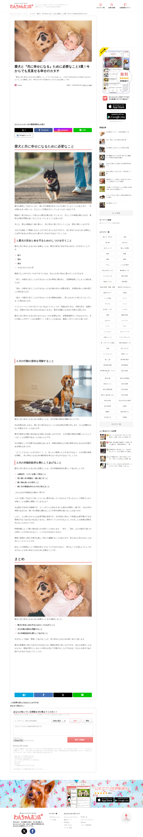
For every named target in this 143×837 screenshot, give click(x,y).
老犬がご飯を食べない (107, 395)
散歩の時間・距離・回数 (107, 287)
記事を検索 (111, 7)
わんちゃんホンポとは (70, 817)
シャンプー (124, 320)
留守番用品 (124, 365)
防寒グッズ (124, 354)
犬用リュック (108, 337)
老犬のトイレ (108, 384)
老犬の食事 (124, 384)
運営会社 (83, 822)
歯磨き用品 (124, 315)
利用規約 (66, 822)
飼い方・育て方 (107, 237)
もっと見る (116, 213)
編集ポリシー (68, 820)
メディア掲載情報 (86, 825)
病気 (107, 253)
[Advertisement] (34, 103)
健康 (124, 253)
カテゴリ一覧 (101, 7)
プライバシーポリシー (87, 820)
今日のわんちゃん (54, 817)
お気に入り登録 (87, 85)
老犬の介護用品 (124, 378)
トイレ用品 (107, 298)
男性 (87, 721)
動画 (124, 259)
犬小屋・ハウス (107, 309)
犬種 (124, 237)
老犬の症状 (107, 400)
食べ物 (108, 242)
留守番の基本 (125, 359)
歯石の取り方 (125, 411)
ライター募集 (68, 828)
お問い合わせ (68, 825)
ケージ (125, 298)
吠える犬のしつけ (107, 270)
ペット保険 (52, 820)
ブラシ (125, 326)
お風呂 (125, 406)
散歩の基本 (124, 276)
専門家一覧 (84, 817)
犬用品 (125, 292)
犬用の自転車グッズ (125, 343)
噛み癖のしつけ (124, 270)
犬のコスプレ (125, 348)
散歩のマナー (108, 292)
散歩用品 (124, 281)
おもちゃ (107, 320)
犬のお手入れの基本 (125, 400)
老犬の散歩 (124, 389)
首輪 (107, 315)
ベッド (125, 304)
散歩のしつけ (108, 281)
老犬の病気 (124, 395)
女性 (75, 721)
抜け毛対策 (107, 406)
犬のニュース (108, 248)
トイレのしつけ (107, 276)
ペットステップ (107, 354)
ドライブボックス (124, 337)
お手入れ (124, 242)
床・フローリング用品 (107, 343)
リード (108, 326)
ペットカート (108, 331)
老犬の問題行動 (107, 389)
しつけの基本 (125, 265)
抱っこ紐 (107, 359)
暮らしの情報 (125, 248)
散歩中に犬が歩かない (124, 287)
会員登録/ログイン (125, 7)
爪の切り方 (107, 417)
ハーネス (124, 309)
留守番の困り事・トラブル (107, 371)
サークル (107, 304)
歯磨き (108, 411)
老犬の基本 (124, 370)
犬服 (107, 348)
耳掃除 (125, 417)
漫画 (107, 259)
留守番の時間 (108, 365)
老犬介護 (107, 378)
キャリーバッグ (124, 331)
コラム (108, 265)
